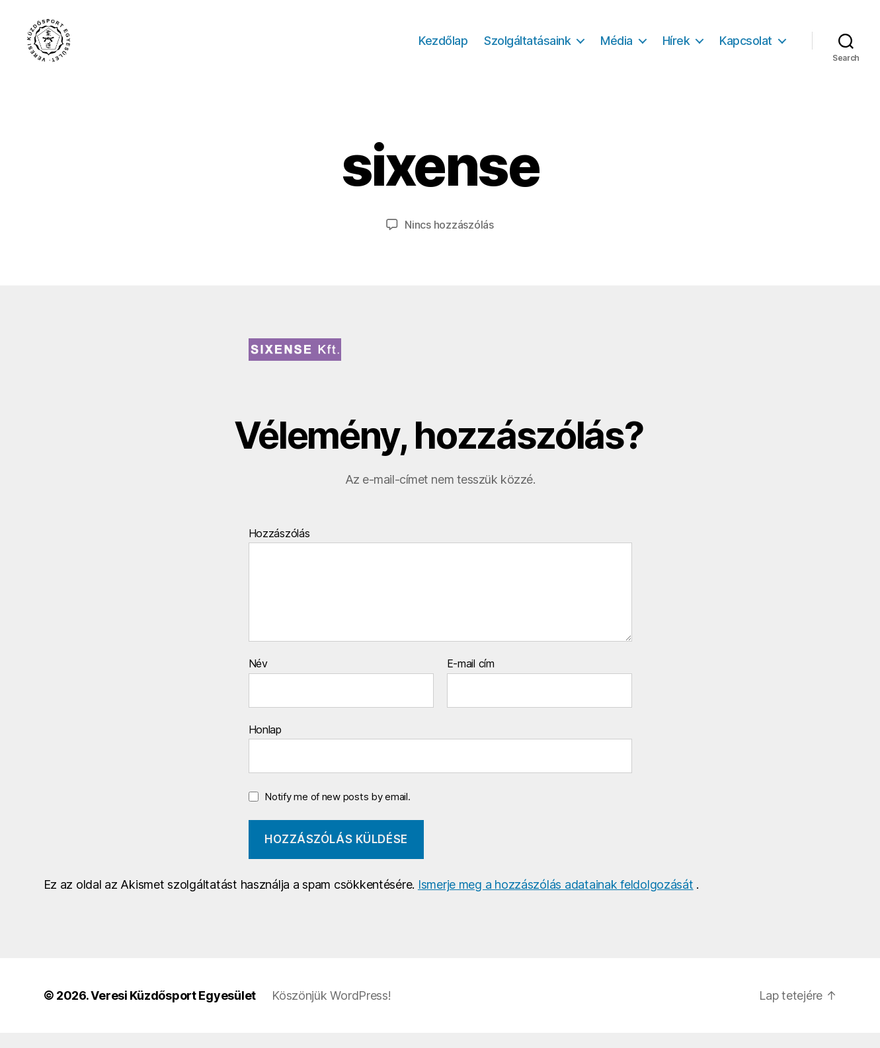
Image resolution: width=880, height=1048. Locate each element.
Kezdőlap (443, 48)
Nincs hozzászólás (449, 240)
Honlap (265, 744)
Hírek (676, 48)
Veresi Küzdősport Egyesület (173, 1011)
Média (616, 48)
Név (258, 680)
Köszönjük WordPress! (331, 1011)
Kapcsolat (745, 48)
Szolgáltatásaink (527, 48)
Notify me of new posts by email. (337, 812)
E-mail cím (471, 680)
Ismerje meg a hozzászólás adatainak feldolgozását (556, 900)
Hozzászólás (279, 549)
